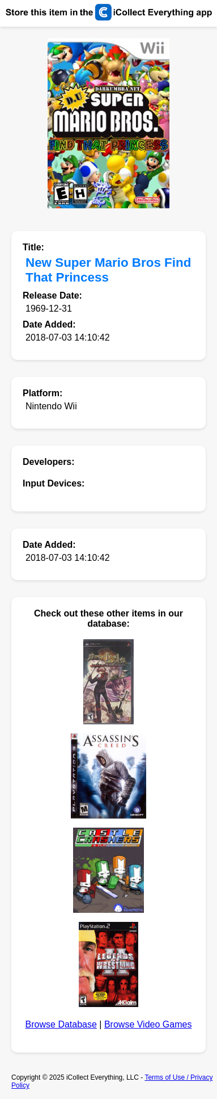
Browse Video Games (148, 1024)
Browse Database (61, 1024)
